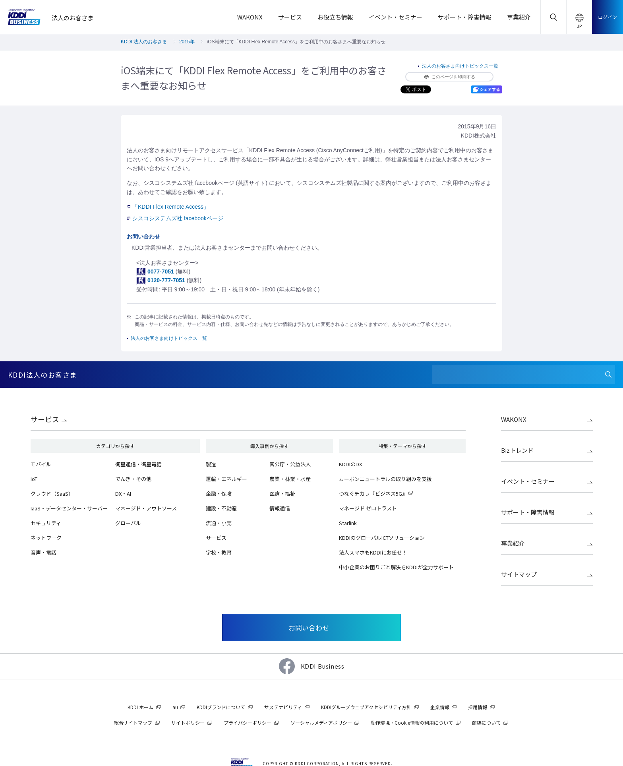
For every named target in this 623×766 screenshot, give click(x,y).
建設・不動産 (221, 508)
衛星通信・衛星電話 (138, 464)
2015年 (187, 42)
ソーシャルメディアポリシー (321, 722)
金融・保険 (219, 493)
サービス (45, 419)
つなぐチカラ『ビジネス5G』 (373, 493)
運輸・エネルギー (226, 479)
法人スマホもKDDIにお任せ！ (373, 552)
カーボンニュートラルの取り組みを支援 (385, 479)
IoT (34, 479)
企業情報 (439, 707)
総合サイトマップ (133, 722)
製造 (211, 464)
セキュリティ (46, 523)
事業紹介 (513, 543)
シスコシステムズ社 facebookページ (175, 218)
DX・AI (123, 493)
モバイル (41, 464)
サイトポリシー (188, 722)
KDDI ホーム (140, 707)
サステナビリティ (283, 707)
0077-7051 (160, 271)
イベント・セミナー (528, 481)
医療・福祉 (282, 493)
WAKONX (513, 419)
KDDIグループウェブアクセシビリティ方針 (366, 707)
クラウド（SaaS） (52, 493)
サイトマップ (519, 574)
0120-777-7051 (166, 280)
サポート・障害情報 (528, 512)
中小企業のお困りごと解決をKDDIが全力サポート (396, 567)
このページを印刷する (449, 76)
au (175, 707)
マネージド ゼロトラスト (368, 508)
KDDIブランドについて (221, 707)
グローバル (128, 523)
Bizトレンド (517, 450)
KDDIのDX (350, 464)
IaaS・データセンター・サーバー (69, 508)
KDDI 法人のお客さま (144, 42)
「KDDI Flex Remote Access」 (168, 207)
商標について (486, 722)
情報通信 (279, 508)
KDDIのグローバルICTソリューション (382, 537)
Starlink (348, 523)
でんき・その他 (133, 479)
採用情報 (477, 707)
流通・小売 (219, 523)
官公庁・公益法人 (290, 464)
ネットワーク (46, 537)
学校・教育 (219, 552)
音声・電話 (43, 552)
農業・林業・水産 (290, 479)
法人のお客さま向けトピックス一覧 (460, 66)
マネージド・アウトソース (146, 508)
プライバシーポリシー (247, 722)
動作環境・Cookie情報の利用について (412, 722)
